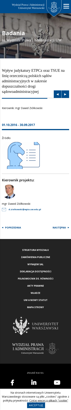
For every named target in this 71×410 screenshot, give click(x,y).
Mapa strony (35, 307)
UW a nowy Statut (36, 300)
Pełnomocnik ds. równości (35, 278)
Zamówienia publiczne (35, 257)
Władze (35, 293)
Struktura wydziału (35, 250)
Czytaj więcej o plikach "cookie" (48, 400)
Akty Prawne (35, 285)
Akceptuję (36, 405)
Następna (59, 227)
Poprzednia (13, 227)
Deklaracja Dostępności (35, 271)
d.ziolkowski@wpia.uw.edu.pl (21, 209)
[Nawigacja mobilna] (66, 6)
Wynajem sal (35, 264)
